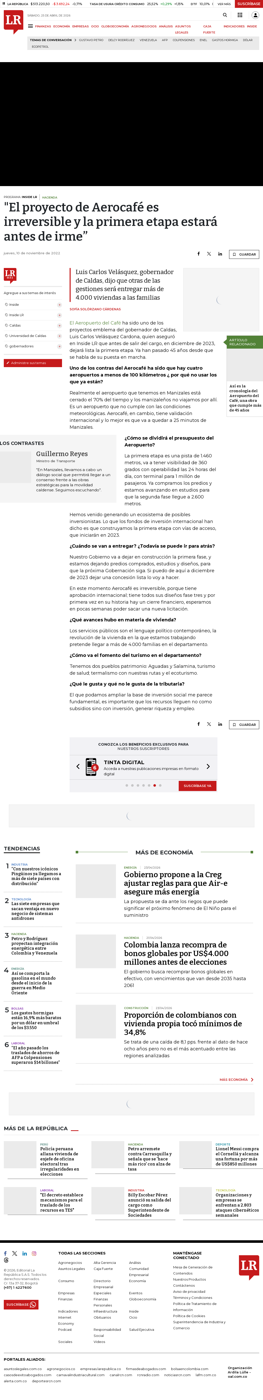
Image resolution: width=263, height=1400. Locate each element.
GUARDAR (244, 254)
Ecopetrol (40, 46)
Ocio (133, 1317)
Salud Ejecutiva (141, 1329)
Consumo (66, 1281)
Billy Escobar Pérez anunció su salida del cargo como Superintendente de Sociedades (149, 1205)
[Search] (224, 15)
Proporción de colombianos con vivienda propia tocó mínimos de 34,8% (183, 1024)
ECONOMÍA (61, 26)
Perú (44, 1144)
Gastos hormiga (225, 40)
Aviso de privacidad (189, 1291)
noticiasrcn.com (177, 1375)
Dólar (248, 40)
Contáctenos (184, 1285)
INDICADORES (234, 26)
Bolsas (17, 1008)
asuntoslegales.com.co (23, 1369)
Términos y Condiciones (192, 1298)
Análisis (135, 1263)
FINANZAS (43, 26)
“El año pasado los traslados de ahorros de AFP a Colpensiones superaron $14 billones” (35, 1055)
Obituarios (102, 1317)
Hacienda (18, 934)
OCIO (95, 26)
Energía (17, 969)
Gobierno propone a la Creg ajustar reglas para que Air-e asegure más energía (176, 883)
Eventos (135, 1293)
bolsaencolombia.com (189, 1369)
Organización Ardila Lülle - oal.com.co (240, 1372)
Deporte (223, 1144)
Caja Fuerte (103, 1269)
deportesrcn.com (46, 1381)
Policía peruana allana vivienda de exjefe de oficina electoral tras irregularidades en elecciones (59, 1161)
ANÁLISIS (166, 26)
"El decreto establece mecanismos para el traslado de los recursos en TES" (61, 1203)
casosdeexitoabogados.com (27, 1375)
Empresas (66, 1293)
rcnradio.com (148, 1375)
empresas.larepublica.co (100, 1369)
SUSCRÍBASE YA (197, 786)
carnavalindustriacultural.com (80, 1375)
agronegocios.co (61, 1369)
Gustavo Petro (91, 40)
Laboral (18, 1043)
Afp (165, 40)
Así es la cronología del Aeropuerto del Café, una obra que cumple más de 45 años (245, 398)
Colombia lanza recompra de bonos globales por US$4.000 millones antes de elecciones (176, 953)
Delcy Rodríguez (121, 40)
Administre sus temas (26, 363)
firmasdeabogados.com (146, 1369)
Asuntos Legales (71, 1269)
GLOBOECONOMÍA (115, 26)
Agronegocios (70, 1263)
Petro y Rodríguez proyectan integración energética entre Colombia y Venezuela (34, 946)
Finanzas (65, 1299)
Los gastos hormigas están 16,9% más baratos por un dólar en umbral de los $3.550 (36, 1020)
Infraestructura (105, 1311)
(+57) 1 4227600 (17, 1287)
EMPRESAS (80, 26)
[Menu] (31, 26)
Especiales (102, 1293)
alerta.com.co (15, 1381)
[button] (76, 767)
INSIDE (252, 26)
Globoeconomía (142, 1299)
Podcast (65, 1329)
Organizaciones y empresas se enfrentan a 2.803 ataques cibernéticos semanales (237, 1205)
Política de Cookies (189, 1316)
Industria (19, 864)
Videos (99, 1342)
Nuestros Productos (189, 1279)
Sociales (65, 1342)
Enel (203, 40)
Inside (134, 1311)
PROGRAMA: (20, 197)
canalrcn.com (121, 1375)
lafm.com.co (206, 1375)
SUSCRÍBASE (248, 4)
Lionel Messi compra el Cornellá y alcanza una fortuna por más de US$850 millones (237, 1156)
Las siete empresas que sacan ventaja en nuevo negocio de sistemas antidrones (35, 911)
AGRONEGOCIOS (144, 26)
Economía (137, 1281)
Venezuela (148, 40)
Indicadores (68, 1311)
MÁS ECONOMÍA (234, 1080)
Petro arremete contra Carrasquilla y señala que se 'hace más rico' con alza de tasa (150, 1159)
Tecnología (21, 899)
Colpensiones (184, 40)
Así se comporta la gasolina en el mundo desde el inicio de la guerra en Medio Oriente (33, 983)
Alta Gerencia (105, 1263)
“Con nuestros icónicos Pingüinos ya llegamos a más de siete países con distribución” (36, 876)
